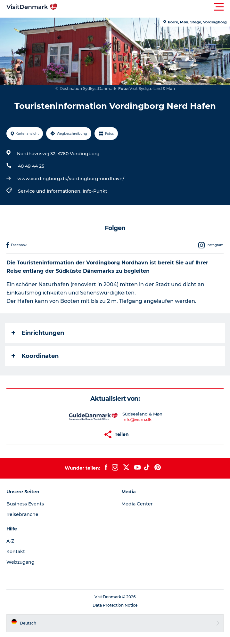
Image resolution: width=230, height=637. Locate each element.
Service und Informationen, (50, 191)
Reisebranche (22, 514)
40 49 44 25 (31, 166)
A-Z (10, 541)
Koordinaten (35, 355)
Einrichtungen (38, 332)
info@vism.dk (137, 419)
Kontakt (15, 551)
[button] (144, 7)
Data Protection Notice (115, 605)
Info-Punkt (95, 191)
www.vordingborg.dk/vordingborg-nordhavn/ (70, 178)
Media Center (137, 504)
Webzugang (20, 562)
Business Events (25, 504)
